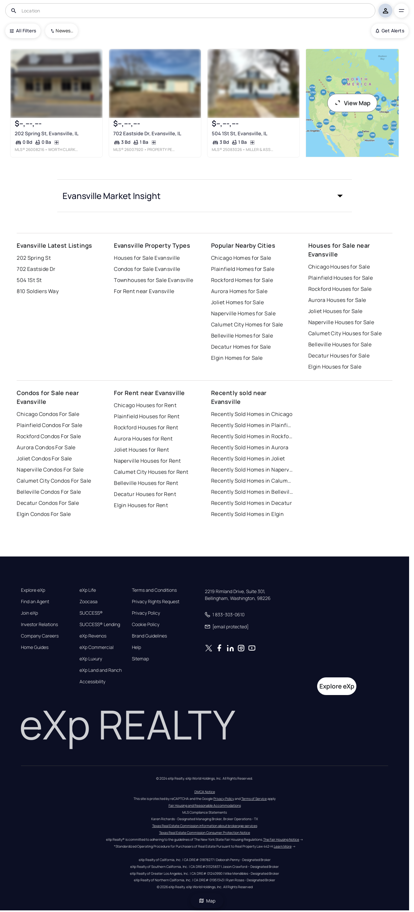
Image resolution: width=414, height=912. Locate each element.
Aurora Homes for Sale (239, 291)
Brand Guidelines (149, 636)
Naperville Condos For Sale (50, 469)
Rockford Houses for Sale (340, 288)
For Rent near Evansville (144, 291)
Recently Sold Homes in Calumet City (252, 480)
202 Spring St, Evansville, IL (47, 133)
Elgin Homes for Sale (237, 357)
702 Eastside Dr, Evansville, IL (147, 133)
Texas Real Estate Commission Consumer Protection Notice (204, 832)
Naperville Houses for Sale (341, 322)
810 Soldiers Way (38, 291)
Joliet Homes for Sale (237, 302)
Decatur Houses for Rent (145, 494)
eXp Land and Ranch (101, 670)
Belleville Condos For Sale (49, 491)
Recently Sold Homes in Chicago (251, 414)
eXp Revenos (93, 636)
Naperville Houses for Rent (147, 460)
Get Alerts (390, 30)
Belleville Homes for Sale (242, 335)
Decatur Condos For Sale (48, 502)
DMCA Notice (204, 791)
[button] (204, 196)
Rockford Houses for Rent (146, 427)
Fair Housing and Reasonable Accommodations (205, 805)
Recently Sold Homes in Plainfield (252, 425)
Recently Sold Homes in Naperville (252, 469)
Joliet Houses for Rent (141, 449)
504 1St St (29, 280)
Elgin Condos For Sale (44, 514)
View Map (352, 103)
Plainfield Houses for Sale (340, 277)
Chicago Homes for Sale (241, 257)
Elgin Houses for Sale (334, 366)
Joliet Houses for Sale (335, 311)
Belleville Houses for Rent (146, 483)
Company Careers (40, 636)
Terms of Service (254, 798)
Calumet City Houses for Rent (151, 471)
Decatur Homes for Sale (241, 346)
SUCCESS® (91, 613)
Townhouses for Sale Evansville (153, 280)
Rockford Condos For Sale (49, 436)
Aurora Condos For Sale (46, 447)
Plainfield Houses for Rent (146, 416)
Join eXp (29, 613)
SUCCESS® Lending (100, 624)
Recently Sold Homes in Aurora (250, 447)
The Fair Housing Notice (281, 839)
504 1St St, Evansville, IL (239, 133)
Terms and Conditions (154, 590)
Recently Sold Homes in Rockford (252, 436)
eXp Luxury (91, 658)
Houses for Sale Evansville (147, 257)
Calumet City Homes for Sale (247, 324)
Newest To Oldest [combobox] (64, 30)
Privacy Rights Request (155, 601)
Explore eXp (33, 590)
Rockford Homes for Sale (242, 280)
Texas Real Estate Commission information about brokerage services (204, 825)
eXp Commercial (97, 647)
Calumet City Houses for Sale (345, 333)
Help (136, 647)
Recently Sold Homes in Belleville (252, 491)
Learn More (283, 846)
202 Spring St (34, 257)
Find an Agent (35, 601)
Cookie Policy (145, 624)
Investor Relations (39, 624)
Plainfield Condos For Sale (49, 425)
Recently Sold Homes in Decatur (251, 502)
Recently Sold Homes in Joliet (248, 458)
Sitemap (140, 658)
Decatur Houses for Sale (338, 355)
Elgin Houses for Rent (141, 505)
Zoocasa (89, 601)
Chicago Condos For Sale (48, 414)
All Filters (23, 30)
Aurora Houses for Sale (337, 300)
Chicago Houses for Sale (339, 266)
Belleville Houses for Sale (339, 344)
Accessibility (92, 681)
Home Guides (34, 647)
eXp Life (88, 590)
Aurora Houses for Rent (143, 438)
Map (207, 901)
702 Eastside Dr (36, 269)
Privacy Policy (146, 613)
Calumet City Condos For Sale (54, 480)
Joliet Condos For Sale (44, 458)
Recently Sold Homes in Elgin (247, 514)
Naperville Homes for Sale (243, 313)
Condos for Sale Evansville (147, 269)
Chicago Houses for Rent (145, 405)
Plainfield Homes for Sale (242, 269)
